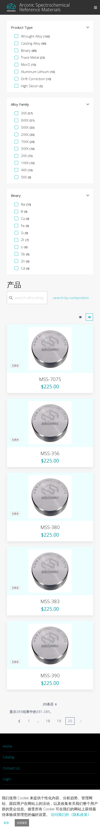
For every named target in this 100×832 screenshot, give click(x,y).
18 (49, 722)
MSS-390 (50, 675)
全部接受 (22, 822)
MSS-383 (50, 601)
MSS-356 (50, 453)
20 (71, 722)
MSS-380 (50, 527)
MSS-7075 (50, 379)
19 (60, 722)
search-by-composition (71, 297)
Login (7, 779)
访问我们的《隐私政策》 (71, 814)
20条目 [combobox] (51, 704)
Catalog (8, 757)
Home (7, 746)
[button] (50, 27)
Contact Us (11, 768)
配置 (6, 822)
